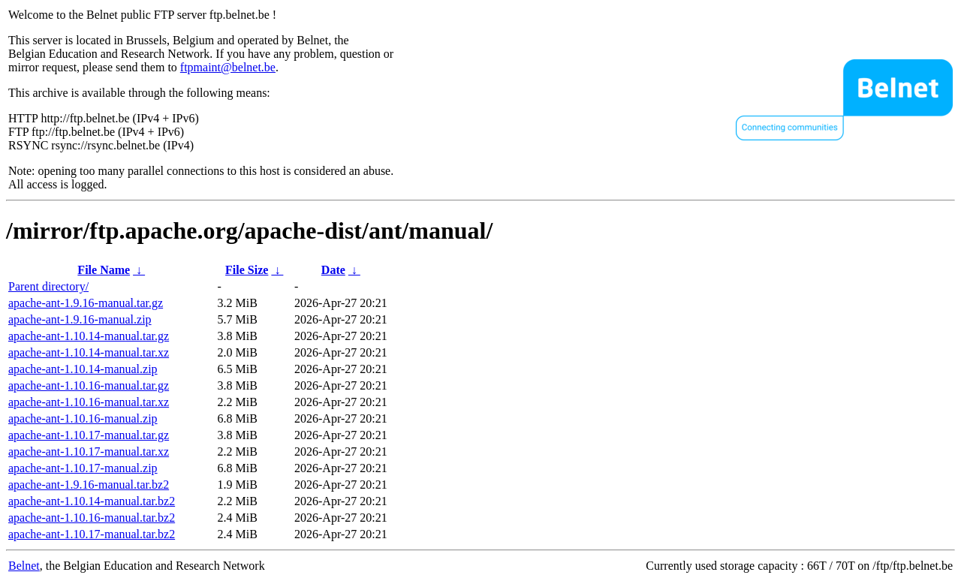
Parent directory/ (48, 286)
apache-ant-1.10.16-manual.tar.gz (88, 385)
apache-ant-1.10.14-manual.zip (83, 369)
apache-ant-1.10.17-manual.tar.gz (88, 435)
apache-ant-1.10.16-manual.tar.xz (88, 402)
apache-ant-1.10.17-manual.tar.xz (88, 451)
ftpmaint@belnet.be (228, 67)
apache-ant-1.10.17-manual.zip (83, 468)
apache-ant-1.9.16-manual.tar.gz (85, 303)
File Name (103, 269)
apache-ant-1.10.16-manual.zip (83, 418)
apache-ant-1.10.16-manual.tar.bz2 (91, 517)
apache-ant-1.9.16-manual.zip (80, 319)
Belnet (24, 565)
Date (333, 269)
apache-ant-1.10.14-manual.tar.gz (88, 336)
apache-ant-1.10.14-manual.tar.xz (88, 352)
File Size (246, 269)
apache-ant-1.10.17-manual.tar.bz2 (91, 534)
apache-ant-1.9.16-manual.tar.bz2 (88, 484)
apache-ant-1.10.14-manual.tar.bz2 (91, 501)
